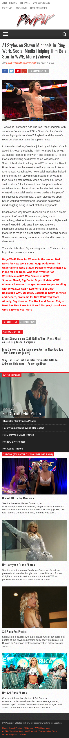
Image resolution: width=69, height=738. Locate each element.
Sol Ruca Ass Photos (14, 631)
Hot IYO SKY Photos (14, 441)
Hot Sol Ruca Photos (14, 693)
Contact (22, 734)
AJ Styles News (27, 321)
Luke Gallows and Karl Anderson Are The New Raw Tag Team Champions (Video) (32, 351)
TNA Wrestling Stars (48, 731)
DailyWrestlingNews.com (21, 63)
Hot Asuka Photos (13, 448)
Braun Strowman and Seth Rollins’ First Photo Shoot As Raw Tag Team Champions (31, 340)
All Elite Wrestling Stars (12, 731)
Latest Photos (9, 2)
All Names (25, 2)
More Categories (38, 8)
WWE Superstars (41, 2)
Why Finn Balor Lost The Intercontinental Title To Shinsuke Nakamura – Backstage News (29, 362)
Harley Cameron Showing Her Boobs (23, 428)
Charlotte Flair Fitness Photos (20, 421)
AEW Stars (7, 8)
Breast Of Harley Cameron (18, 498)
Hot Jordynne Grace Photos (18, 434)
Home (5, 728)
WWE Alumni (21, 8)
